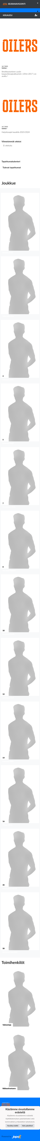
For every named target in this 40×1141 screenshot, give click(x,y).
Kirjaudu (20, 15)
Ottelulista (7, 154)
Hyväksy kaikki (12, 1126)
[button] (20, 224)
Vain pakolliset (27, 1126)
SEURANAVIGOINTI (21, 3)
